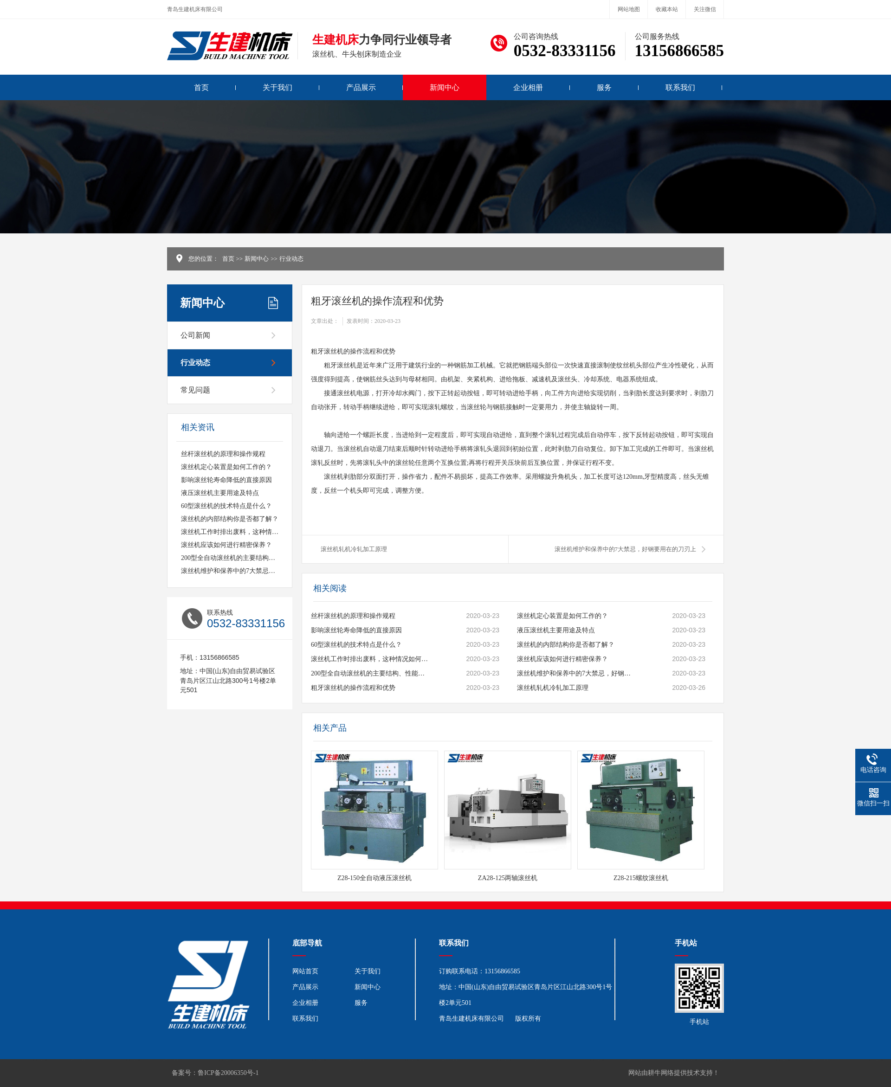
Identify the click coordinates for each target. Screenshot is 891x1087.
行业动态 (291, 258)
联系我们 (680, 87)
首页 (201, 87)
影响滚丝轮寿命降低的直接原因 (226, 479)
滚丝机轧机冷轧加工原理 (354, 549)
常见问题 (195, 390)
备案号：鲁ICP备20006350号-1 (215, 1072)
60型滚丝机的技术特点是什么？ (226, 505)
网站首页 (305, 971)
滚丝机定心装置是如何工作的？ (226, 466)
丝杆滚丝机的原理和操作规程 (223, 453)
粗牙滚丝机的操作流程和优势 (353, 687)
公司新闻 (195, 335)
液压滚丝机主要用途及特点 (220, 492)
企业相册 (528, 87)
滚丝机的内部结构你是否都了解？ (229, 518)
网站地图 (629, 9)
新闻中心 (444, 87)
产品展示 (361, 87)
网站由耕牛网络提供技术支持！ (673, 1072)
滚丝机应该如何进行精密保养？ (226, 544)
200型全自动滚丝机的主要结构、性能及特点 (244, 557)
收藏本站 (667, 9)
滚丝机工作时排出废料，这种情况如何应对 (242, 531)
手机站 (686, 943)
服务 (604, 87)
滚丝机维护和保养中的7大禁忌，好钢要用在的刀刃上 (257, 570)
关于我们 (277, 87)
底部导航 (307, 943)
